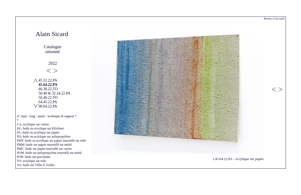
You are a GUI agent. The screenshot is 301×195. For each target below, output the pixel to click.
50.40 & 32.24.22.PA (55, 93)
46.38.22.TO (48, 89)
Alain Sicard (52, 33)
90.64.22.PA (48, 106)
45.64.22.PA (48, 85)
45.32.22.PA (48, 80)
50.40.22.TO (48, 98)
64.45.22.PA (48, 102)
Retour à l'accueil (274, 18)
